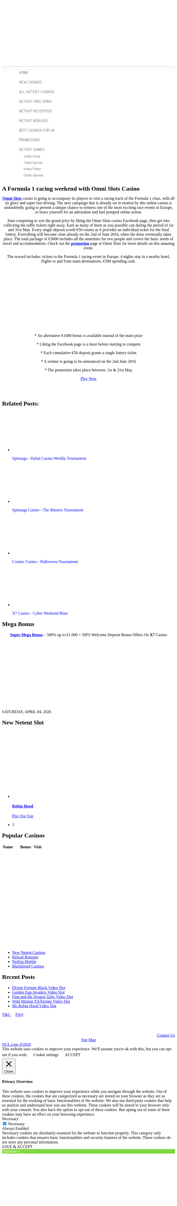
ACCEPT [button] (72, 1055)
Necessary (16, 1124)
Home (23, 73)
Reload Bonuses (25, 957)
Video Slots (32, 156)
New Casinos (30, 82)
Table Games (33, 163)
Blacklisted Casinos (28, 966)
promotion (80, 243)
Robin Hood (22, 806)
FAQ (19, 1014)
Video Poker (32, 169)
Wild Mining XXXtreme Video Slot (41, 1001)
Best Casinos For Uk (37, 130)
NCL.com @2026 (16, 1044)
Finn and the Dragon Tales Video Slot (42, 997)
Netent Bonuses (33, 121)
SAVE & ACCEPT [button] (17, 1146)
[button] (41, 432)
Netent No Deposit (35, 111)
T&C (6, 1014)
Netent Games (32, 150)
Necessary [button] (10, 1119)
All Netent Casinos (36, 92)
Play (37, 854)
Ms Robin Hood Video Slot (34, 1006)
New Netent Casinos (29, 952)
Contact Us (166, 1035)
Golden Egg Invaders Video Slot (38, 992)
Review (26, 854)
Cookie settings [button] (45, 1055)
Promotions (29, 140)
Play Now (88, 378)
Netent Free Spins (35, 102)
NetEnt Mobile (24, 961)
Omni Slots (12, 198)
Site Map (88, 1040)
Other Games (33, 175)
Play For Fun (22, 816)
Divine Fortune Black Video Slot (38, 988)
